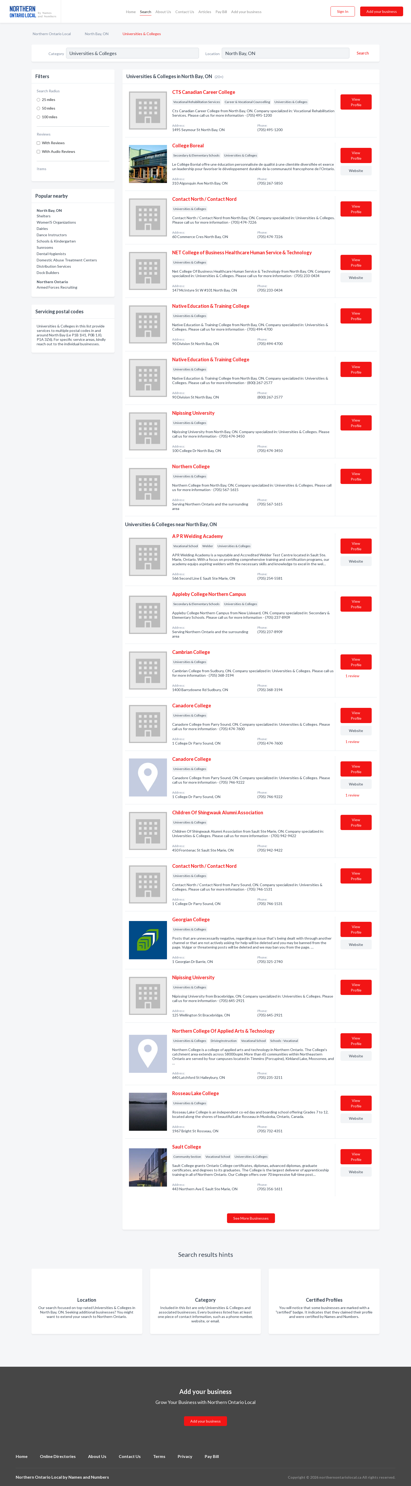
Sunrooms (45, 247)
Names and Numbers (88, 1476)
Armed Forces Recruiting (57, 287)
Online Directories (58, 1456)
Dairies (42, 228)
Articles (204, 11)
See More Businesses (251, 1218)
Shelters (44, 216)
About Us (163, 11)
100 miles (49, 117)
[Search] (362, 53)
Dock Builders (48, 272)
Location (213, 53)
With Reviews (53, 143)
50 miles (48, 108)
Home (131, 11)
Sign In (342, 11)
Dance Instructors (52, 235)
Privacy (185, 1456)
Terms (159, 1456)
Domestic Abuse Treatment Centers (67, 260)
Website (356, 170)
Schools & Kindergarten (56, 241)
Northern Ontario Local (52, 33)
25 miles (48, 99)
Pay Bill (221, 11)
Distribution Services (54, 266)
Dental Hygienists (51, 253)
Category (56, 53)
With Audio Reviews (58, 151)
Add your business (246, 11)
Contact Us (184, 11)
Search (145, 11)
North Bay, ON (97, 33)
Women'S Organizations (56, 222)
